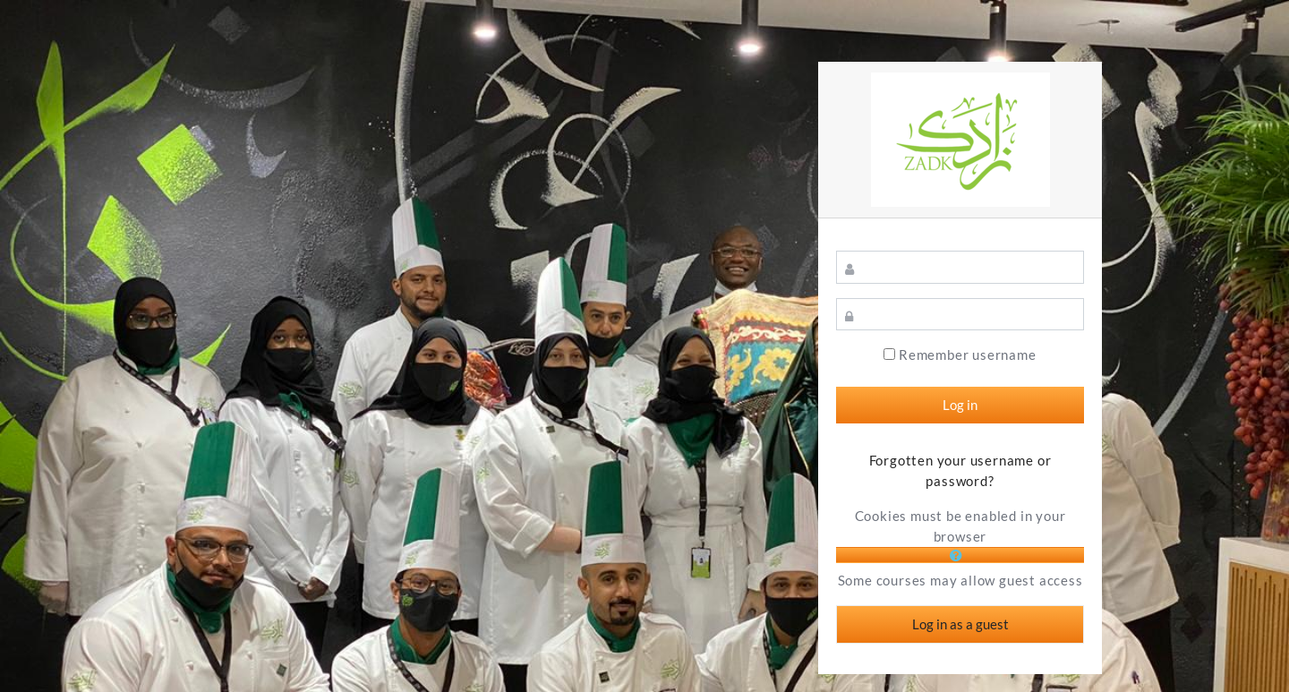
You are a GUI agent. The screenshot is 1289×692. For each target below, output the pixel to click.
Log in (960, 405)
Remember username (968, 355)
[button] (960, 555)
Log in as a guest (960, 624)
